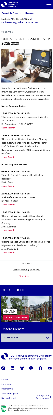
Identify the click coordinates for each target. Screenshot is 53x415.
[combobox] (26, 337)
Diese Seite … (25, 276)
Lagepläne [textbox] (11, 338)
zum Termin (9, 157)
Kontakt (5, 380)
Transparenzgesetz (10, 394)
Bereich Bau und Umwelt (18, 13)
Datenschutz (7, 389)
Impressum (6, 384)
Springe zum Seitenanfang (42, 397)
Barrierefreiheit (8, 398)
